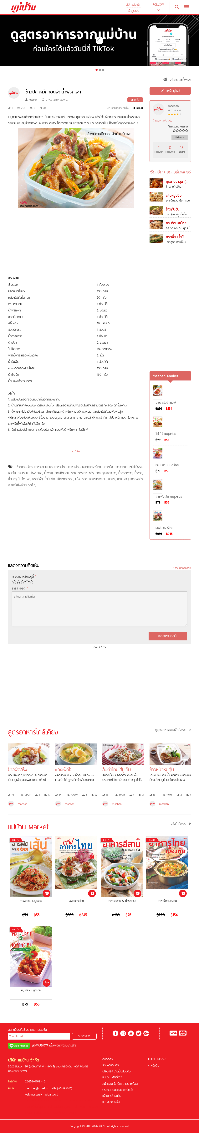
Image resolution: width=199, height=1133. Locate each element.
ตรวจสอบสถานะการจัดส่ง (117, 1089)
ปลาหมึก (108, 467)
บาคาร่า (78, 1100)
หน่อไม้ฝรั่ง (136, 467)
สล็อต (68, 1100)
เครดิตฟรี (30, 1100)
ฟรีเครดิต (59, 1100)
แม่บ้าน (112, 1077)
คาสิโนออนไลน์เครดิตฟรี (47, 1112)
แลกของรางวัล (111, 1101)
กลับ (76, 451)
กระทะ (111, 479)
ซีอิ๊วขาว (82, 473)
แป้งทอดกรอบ (65, 479)
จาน (126, 479)
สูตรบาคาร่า (71, 1106)
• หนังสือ (153, 1065)
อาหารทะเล (121, 467)
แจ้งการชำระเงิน (111, 1095)
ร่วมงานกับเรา (110, 1065)
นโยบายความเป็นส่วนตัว (116, 1071)
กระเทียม (23, 473)
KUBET (84, 1106)
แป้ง (77, 479)
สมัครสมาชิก (133, 4)
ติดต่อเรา (107, 1059)
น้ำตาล (138, 473)
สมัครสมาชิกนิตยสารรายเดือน (120, 1083)
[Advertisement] (76, 242)
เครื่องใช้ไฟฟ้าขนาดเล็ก (21, 485)
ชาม (119, 479)
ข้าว (30, 467)
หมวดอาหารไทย (91, 467)
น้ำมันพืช (50, 479)
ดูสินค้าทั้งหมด (181, 823)
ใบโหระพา (24, 479)
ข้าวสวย (21, 467)
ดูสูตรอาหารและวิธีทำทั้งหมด (173, 729)
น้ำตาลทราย (125, 473)
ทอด (84, 479)
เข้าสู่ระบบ (133, 10)
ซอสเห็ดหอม (62, 473)
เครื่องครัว (136, 479)
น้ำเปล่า (12, 479)
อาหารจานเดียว (43, 467)
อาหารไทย (60, 467)
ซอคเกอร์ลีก (68, 1112)
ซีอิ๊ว (91, 473)
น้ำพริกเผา (36, 473)
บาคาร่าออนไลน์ (53, 1106)
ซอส (73, 473)
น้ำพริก (48, 473)
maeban (31, 99)
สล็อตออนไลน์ (44, 1100)
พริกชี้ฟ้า (37, 479)
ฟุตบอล (93, 1106)
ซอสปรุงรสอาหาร (106, 473)
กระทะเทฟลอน (97, 479)
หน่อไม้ (12, 473)
